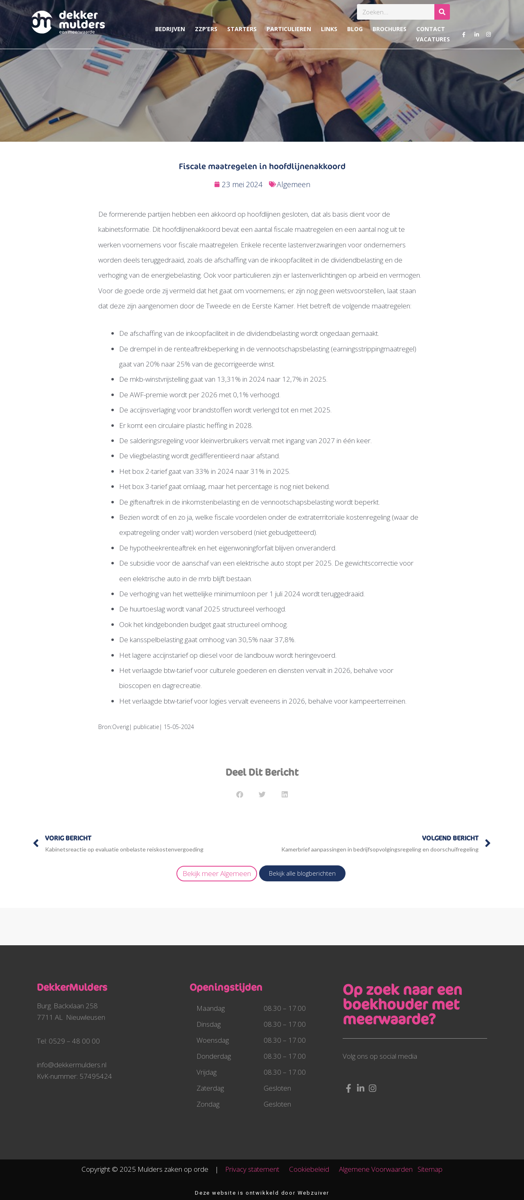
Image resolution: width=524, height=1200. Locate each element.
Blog (355, 29)
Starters (242, 29)
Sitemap (430, 1169)
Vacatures (433, 39)
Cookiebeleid (313, 1169)
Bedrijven (170, 29)
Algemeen (293, 184)
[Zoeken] (442, 12)
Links (329, 29)
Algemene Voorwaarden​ (376, 1169)
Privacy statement (256, 1169)
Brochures (390, 29)
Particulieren (289, 29)
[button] (239, 794)
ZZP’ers (206, 29)
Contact (430, 29)
